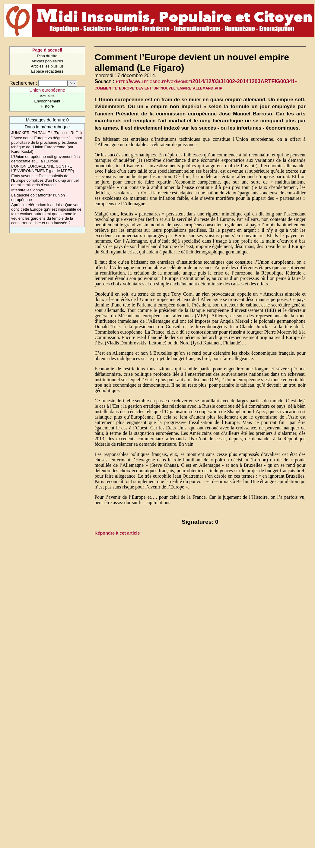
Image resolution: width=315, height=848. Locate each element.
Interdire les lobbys (27, 190)
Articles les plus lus (47, 66)
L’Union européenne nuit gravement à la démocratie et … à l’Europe (45, 158)
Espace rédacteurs (47, 71)
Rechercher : (23, 83)
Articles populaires (47, 61)
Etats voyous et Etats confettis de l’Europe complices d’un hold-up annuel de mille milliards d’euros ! (44, 180)
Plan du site (47, 56)
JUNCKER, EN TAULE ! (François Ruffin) (46, 132)
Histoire (47, 106)
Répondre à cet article (117, 533)
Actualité (47, 96)
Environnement (47, 101)
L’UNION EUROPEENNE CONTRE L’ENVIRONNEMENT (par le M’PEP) (42, 168)
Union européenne (47, 90)
